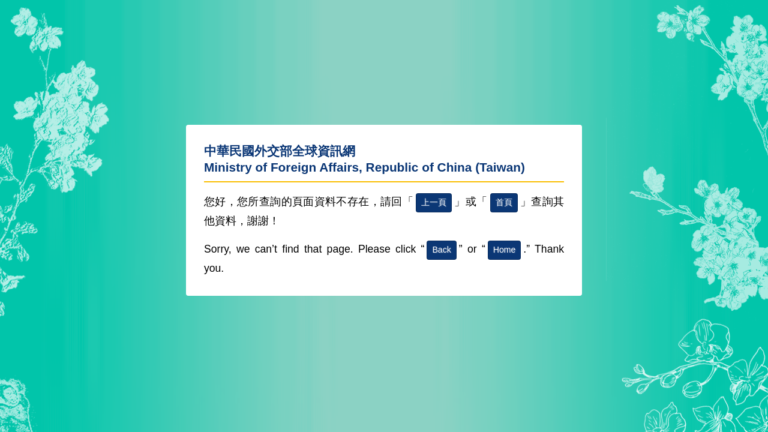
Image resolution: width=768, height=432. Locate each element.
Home (504, 249)
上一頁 (433, 202)
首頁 (504, 202)
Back (441, 249)
